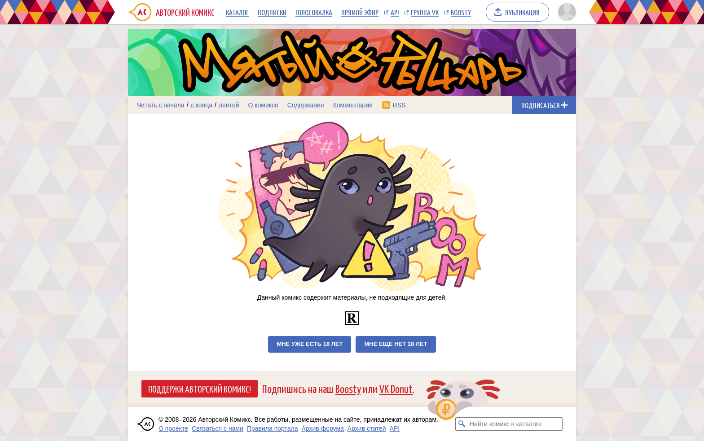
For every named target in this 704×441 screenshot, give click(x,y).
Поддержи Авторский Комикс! (199, 388)
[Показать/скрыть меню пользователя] (565, 12)
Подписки (272, 12)
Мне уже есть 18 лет (310, 344)
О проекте (173, 428)
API (395, 12)
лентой (229, 105)
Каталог (237, 12)
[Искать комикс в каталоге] (462, 424)
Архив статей (367, 428)
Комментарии (353, 105)
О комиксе (263, 105)
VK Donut (396, 388)
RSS (399, 105)
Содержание (305, 105)
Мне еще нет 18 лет (395, 344)
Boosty (461, 12)
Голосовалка (313, 12)
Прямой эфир (359, 12)
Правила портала (272, 428)
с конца (202, 105)
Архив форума (323, 428)
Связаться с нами (217, 428)
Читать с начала (161, 105)
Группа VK (425, 12)
